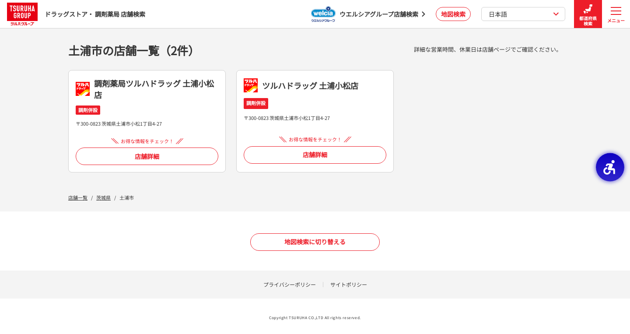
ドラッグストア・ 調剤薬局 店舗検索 (76, 14)
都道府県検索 (588, 14)
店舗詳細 (147, 156)
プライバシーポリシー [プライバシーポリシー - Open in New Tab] (289, 284)
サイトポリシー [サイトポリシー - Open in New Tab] (348, 284)
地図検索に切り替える (315, 241)
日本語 (524, 14)
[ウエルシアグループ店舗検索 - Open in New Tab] (368, 14)
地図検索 (453, 14)
